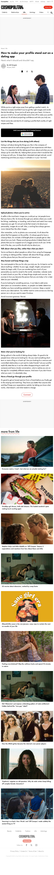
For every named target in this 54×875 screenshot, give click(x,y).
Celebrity (4, 12)
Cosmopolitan (4, 1)
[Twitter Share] (32, 71)
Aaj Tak (12, 1)
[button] (22, 71)
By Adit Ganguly (12, 65)
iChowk (37, 1)
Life (24, 12)
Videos (41, 12)
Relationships (15, 12)
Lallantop (43, 1)
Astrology (32, 12)
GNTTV (31, 1)
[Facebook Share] (27, 71)
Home (2, 48)
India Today (50, 1)
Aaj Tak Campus (24, 1)
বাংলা (16, 1)
